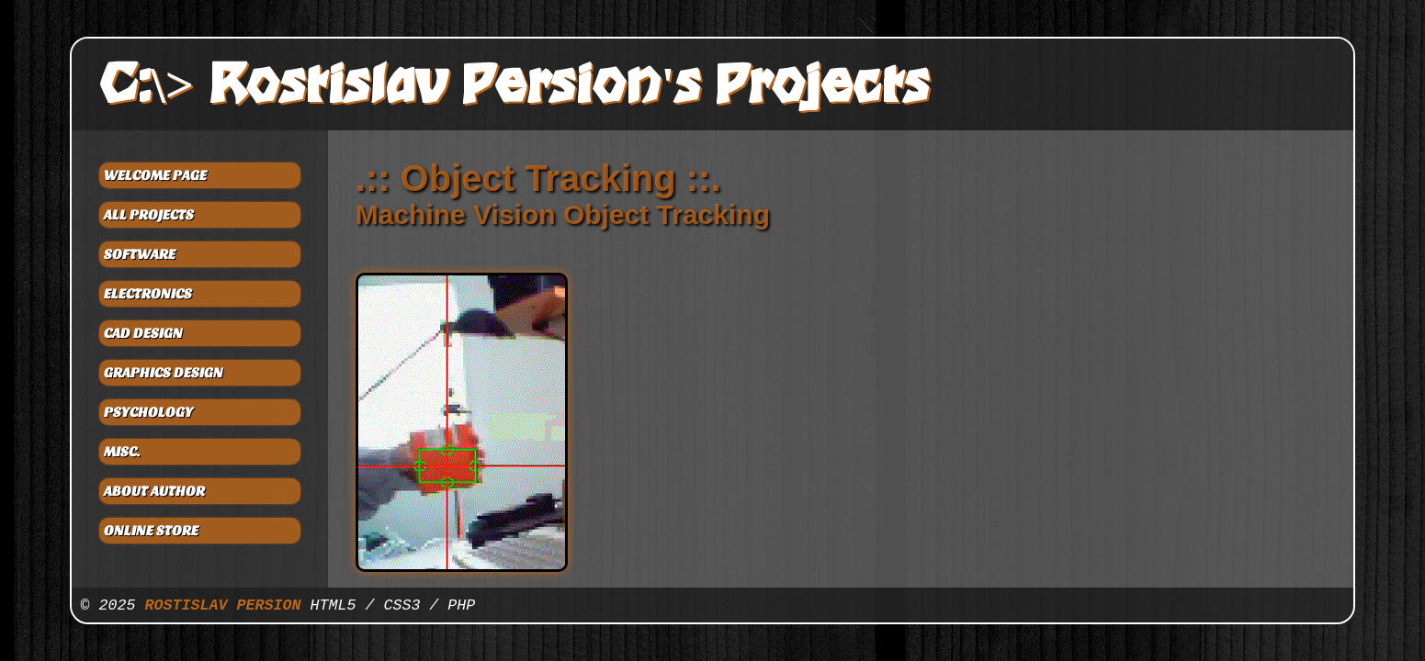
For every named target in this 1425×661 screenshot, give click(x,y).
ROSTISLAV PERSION (223, 605)
